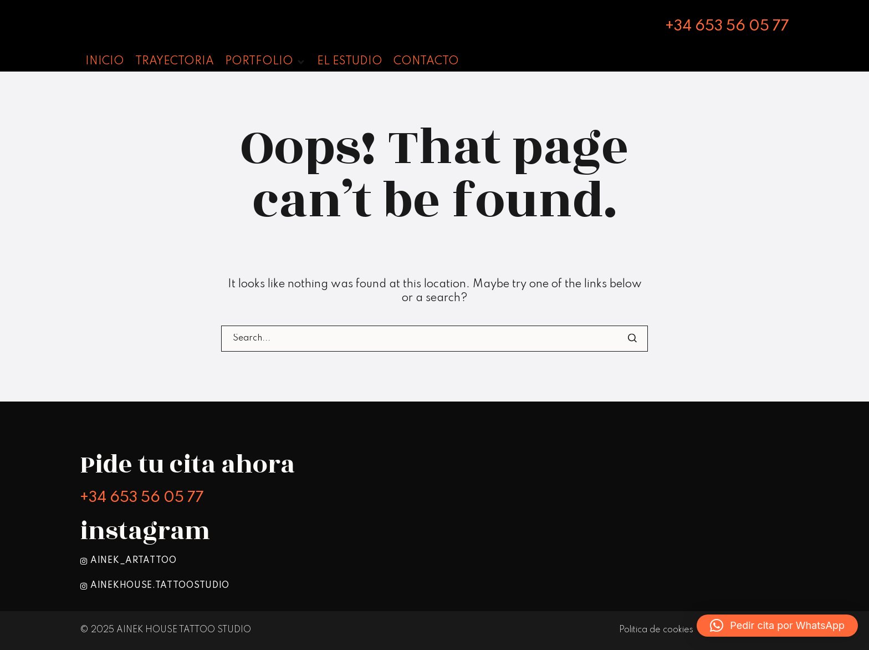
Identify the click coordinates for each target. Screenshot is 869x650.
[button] (265, 62)
